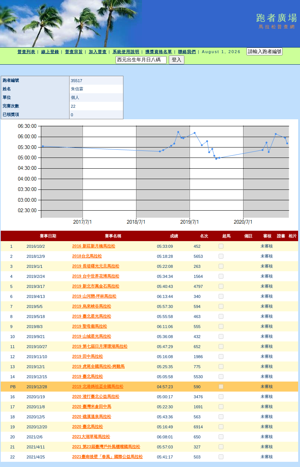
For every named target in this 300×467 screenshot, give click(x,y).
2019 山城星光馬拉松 (91, 336)
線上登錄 (50, 51)
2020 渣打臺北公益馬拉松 (95, 396)
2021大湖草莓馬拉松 (91, 436)
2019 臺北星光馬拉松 (91, 316)
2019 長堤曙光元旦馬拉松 (95, 266)
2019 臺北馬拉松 (87, 376)
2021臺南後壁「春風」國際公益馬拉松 (107, 456)
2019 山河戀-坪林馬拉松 (94, 296)
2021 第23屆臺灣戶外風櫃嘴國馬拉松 (106, 446)
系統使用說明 (126, 51)
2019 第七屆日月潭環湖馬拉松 (100, 346)
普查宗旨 (74, 51)
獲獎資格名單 (158, 51)
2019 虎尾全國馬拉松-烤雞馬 (98, 366)
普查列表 (26, 51)
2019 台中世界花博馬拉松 (95, 276)
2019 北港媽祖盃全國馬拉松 (97, 386)
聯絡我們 (187, 51)
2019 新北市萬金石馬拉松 (95, 286)
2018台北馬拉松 (86, 256)
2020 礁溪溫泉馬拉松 (91, 416)
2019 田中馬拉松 (87, 356)
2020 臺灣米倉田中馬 (91, 406)
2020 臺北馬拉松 (87, 426)
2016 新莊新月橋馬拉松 (93, 246)
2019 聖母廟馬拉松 (89, 326)
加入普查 (98, 51)
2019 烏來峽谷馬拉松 (91, 306)
